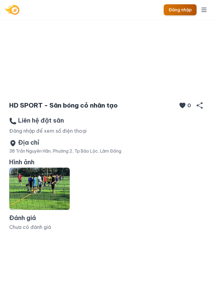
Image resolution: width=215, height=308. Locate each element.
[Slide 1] (107, 86)
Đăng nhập (180, 10)
